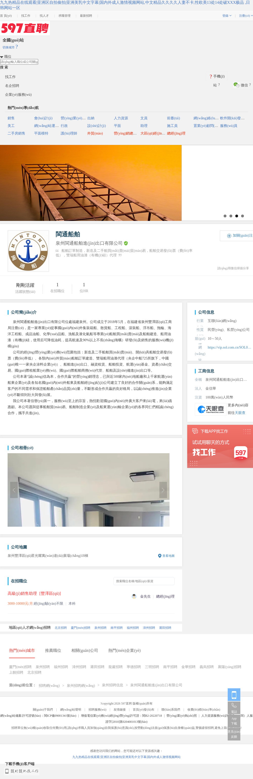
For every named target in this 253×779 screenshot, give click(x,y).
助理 (143, 126)
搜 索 (4, 67)
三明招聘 (152, 667)
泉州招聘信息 (112, 685)
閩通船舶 (68, 234)
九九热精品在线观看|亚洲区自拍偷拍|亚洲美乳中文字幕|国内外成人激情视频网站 (126, 757)
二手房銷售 (16, 133)
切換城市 (10, 47)
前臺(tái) (173, 118)
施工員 (172, 126)
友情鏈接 (120, 709)
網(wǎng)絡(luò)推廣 (209, 118)
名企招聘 (12, 86)
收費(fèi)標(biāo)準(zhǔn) (203, 709)
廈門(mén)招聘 (80, 628)
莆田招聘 (165, 628)
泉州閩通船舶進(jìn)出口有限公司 (156, 685)
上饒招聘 (16, 672)
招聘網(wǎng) (49, 686)
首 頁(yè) (6, 15)
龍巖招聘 (116, 667)
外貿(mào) (95, 133)
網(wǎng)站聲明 (70, 709)
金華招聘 (188, 667)
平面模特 (41, 133)
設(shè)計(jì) (96, 126)
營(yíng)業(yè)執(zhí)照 (181, 715)
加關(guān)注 (243, 235)
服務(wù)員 (228, 126)
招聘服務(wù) (98, 709)
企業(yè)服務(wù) (18, 95)
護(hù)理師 (69, 133)
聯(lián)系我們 (170, 709)
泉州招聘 (100, 628)
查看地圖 (168, 556)
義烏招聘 (207, 667)
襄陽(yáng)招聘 (229, 667)
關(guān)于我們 (43, 709)
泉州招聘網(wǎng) (81, 686)
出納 (90, 118)
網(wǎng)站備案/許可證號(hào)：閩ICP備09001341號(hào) (38, 715)
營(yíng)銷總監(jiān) (129, 133)
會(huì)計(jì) (43, 118)
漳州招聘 (149, 628)
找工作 (25, 15)
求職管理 (64, 15)
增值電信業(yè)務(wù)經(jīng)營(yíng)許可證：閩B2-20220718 (121, 715)
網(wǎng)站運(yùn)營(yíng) (54, 126)
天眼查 (240, 413)
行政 (64, 126)
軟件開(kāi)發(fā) (233, 118)
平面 (117, 126)
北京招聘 (61, 628)
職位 (7, 57)
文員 (143, 118)
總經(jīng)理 (176, 133)
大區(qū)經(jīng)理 (154, 133)
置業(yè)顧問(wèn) (208, 126)
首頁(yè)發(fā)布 (143, 709)
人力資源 (121, 118)
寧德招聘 (134, 667)
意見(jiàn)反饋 (234, 734)
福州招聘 (133, 628)
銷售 (11, 118)
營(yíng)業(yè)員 (73, 118)
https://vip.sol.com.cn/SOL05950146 (230, 347)
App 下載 (234, 721)
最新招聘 (86, 15)
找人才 (44, 15)
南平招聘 (117, 628)
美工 (11, 126)
